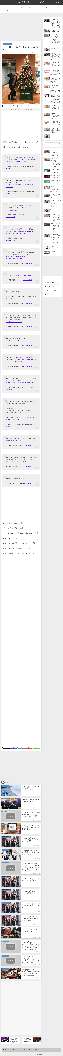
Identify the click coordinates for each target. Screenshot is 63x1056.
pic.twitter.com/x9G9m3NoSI (28, 382)
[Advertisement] (21, 27)
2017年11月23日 (10, 194)
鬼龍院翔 (28, 7)
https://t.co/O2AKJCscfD (24, 359)
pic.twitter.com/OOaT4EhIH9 (14, 361)
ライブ (13, 7)
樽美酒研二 (55, 7)
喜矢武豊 (37, 7)
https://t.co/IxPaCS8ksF (13, 419)
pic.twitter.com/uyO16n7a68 (14, 258)
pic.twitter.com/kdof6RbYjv (13, 440)
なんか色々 (6, 10)
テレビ (5, 7)
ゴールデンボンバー (7, 43)
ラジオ (20, 7)
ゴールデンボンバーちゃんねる (31, 2)
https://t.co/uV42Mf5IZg (13, 382)
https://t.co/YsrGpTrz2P (25, 231)
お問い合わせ (50, 282)
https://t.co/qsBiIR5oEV (20, 208)
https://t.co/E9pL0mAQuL (23, 275)
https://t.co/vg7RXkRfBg (13, 256)
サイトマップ (50, 286)
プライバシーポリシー (53, 290)
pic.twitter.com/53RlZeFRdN (14, 322)
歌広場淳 (46, 7)
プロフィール (50, 295)
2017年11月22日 (10, 168)
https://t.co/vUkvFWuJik (13, 340)
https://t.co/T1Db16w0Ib (28, 159)
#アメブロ (24, 161)
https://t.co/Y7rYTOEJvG (13, 184)
